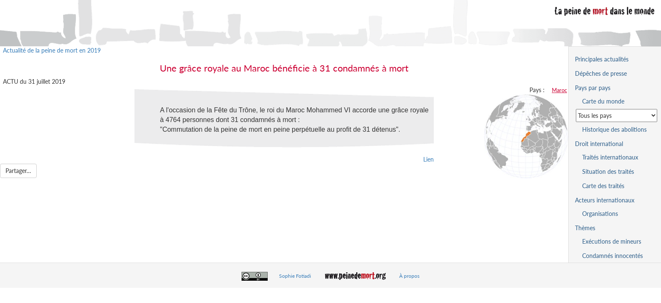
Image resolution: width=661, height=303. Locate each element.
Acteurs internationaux (604, 200)
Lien (428, 159)
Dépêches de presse (601, 73)
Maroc (559, 90)
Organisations (600, 213)
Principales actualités (602, 59)
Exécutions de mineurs (611, 241)
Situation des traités (608, 171)
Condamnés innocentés (612, 255)
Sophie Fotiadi (295, 276)
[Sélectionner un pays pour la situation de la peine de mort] (616, 115)
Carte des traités (603, 185)
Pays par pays (592, 87)
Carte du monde (603, 101)
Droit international (599, 143)
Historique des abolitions (614, 129)
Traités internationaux (610, 157)
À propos (409, 276)
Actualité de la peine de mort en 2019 (52, 50)
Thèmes (585, 227)
